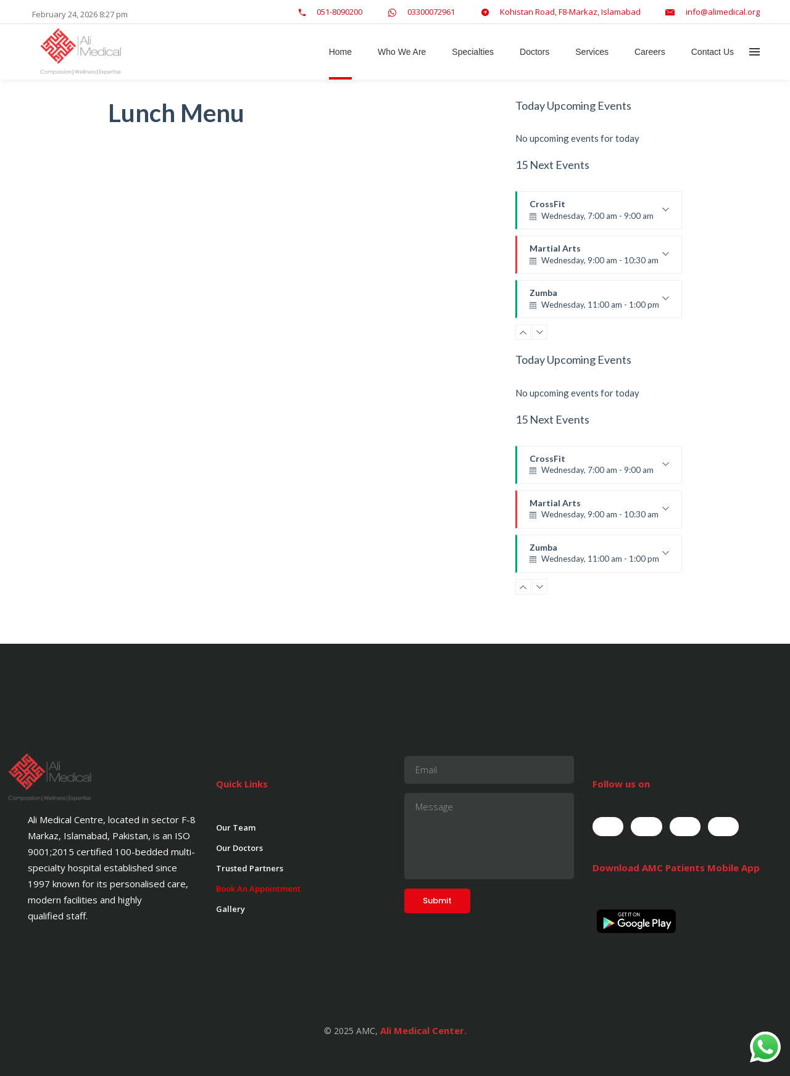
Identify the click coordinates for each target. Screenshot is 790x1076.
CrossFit (599, 214)
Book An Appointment (258, 888)
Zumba (599, 302)
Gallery (230, 908)
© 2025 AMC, (351, 1031)
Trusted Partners (249, 868)
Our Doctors (239, 847)
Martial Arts (599, 258)
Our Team (236, 827)
